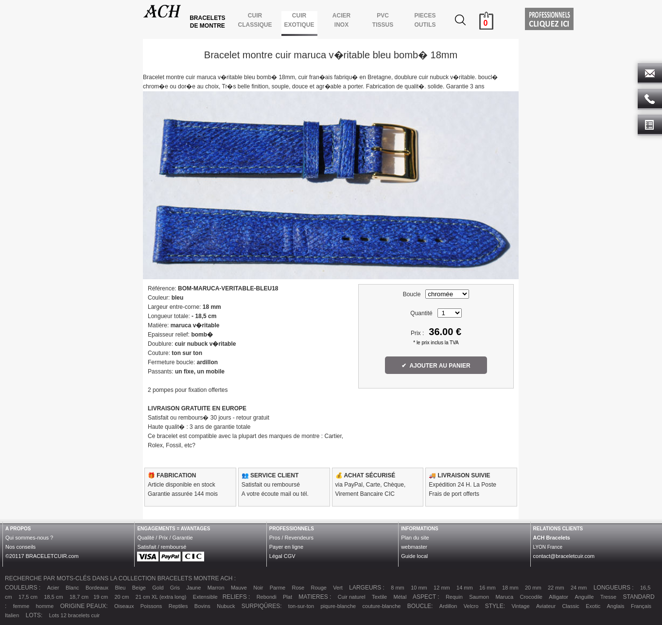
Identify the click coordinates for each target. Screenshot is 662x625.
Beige (139, 588)
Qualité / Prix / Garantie (164, 538)
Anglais (616, 606)
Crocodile (531, 597)
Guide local (414, 556)
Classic (570, 606)
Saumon (479, 597)
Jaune (193, 588)
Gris (175, 588)
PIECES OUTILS (425, 20)
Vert (338, 588)
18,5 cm (53, 597)
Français (641, 606)
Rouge (319, 588)
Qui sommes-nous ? (29, 538)
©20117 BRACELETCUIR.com (42, 556)
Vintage (520, 606)
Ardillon (448, 606)
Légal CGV (282, 556)
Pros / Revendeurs (291, 538)
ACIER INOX (341, 20)
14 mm (464, 588)
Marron (216, 588)
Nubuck (226, 606)
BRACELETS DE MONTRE (208, 22)
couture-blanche (382, 606)
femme (21, 606)
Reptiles (178, 606)
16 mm (487, 588)
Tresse (608, 597)
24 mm (579, 588)
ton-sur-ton (301, 606)
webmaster (414, 547)
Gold (157, 588)
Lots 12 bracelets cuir (74, 615)
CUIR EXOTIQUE (299, 20)
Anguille (584, 597)
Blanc (72, 588)
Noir (258, 588)
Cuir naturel (352, 597)
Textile (379, 597)
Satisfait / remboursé (161, 547)
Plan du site (415, 538)
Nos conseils (20, 547)
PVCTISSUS (382, 20)
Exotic (593, 606)
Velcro (471, 606)
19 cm (100, 597)
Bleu (120, 588)
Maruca (504, 597)
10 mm (419, 588)
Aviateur (546, 606)
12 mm (442, 588)
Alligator (558, 597)
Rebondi (267, 597)
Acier (53, 588)
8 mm (397, 588)
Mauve (239, 588)
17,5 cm (27, 597)
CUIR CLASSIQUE (255, 20)
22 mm (556, 588)
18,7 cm (79, 597)
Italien (12, 615)
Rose (298, 588)
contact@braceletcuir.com (564, 556)
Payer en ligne (286, 547)
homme (45, 606)
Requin (454, 597)
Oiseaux (124, 606)
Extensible (205, 597)
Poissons (151, 606)
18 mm (510, 588)
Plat (287, 597)
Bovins (202, 606)
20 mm (533, 588)
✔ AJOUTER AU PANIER (435, 365)
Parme (277, 588)
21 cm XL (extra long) (161, 597)
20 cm (121, 597)
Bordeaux (97, 588)
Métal (400, 597)
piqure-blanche (338, 606)
